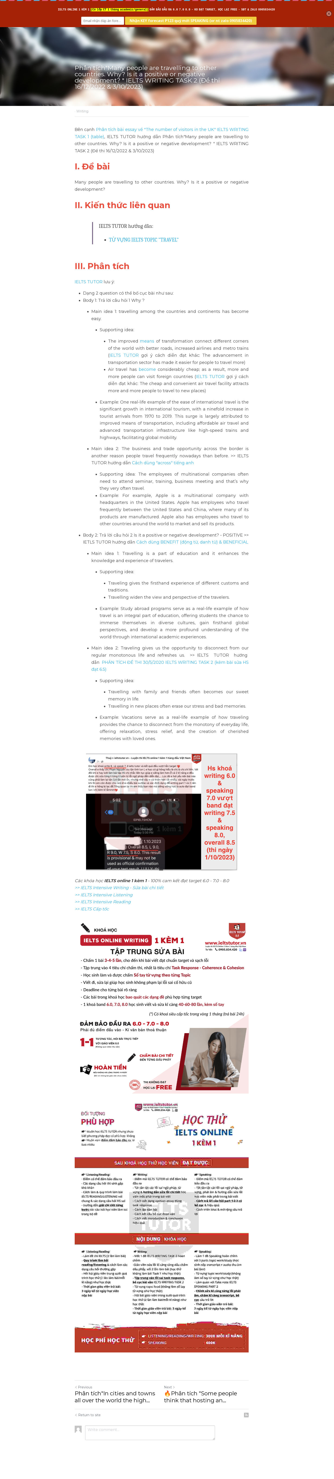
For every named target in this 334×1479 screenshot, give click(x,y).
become (147, 362)
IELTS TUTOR (89, 281)
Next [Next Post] (174, 1399)
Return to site (88, 1427)
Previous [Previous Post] (83, 1399)
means (147, 334)
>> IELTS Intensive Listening (103, 880)
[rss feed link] (257, 1426)
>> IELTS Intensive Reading (103, 887)
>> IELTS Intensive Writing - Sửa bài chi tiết (119, 873)
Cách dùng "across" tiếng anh (132, 455)
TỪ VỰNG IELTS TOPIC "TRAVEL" (144, 240)
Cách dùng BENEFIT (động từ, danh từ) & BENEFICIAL (192, 535)
